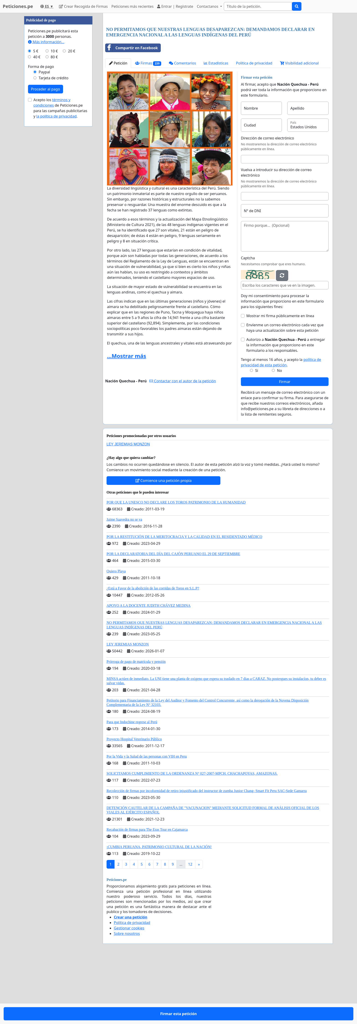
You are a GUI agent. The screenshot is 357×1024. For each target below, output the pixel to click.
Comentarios (182, 126)
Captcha (248, 321)
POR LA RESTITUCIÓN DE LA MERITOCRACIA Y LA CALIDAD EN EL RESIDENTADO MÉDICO (184, 600)
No (279, 434)
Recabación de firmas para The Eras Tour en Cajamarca (147, 893)
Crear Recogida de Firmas (83, 6)
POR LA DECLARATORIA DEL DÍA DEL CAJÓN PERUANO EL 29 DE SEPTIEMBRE (173, 618)
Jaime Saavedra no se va (124, 583)
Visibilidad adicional (299, 126)
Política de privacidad (254, 126)
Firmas (148, 127)
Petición (118, 126)
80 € (54, 193)
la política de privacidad (56, 252)
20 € (71, 187)
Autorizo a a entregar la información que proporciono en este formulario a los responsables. (285, 409)
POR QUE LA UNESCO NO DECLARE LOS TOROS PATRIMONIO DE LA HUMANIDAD (176, 566)
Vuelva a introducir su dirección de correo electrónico (276, 236)
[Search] (258, 6)
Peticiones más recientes (132, 6)
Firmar (285, 445)
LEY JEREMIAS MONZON (128, 508)
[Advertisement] (217, 52)
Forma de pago (41, 203)
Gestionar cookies (129, 991)
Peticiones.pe (18, 6)
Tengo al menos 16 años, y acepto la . (281, 426)
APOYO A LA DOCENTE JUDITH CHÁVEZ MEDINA (149, 669)
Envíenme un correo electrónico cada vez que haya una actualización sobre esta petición (285, 391)
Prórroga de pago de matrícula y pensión (136, 725)
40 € (37, 193)
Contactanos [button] (208, 6)
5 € (35, 187)
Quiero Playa (116, 635)
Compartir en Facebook (131, 112)
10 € (54, 187)
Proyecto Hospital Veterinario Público (134, 803)
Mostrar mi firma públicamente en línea (280, 379)
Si (256, 434)
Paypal (44, 208)
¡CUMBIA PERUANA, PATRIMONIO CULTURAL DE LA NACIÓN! (159, 911)
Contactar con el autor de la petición (182, 444)
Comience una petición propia (163, 544)
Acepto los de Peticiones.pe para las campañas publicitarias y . (60, 244)
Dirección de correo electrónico (267, 201)
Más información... (46, 178)
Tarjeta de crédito (54, 214)
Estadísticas (216, 126)
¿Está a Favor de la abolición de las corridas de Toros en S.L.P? (153, 652)
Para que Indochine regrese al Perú (132, 786)
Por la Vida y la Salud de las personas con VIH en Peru (147, 820)
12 (190, 928)
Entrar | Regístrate (175, 6)
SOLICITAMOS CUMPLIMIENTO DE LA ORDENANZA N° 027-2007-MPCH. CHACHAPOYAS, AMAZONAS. (192, 837)
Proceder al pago (45, 225)
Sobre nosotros (127, 997)
